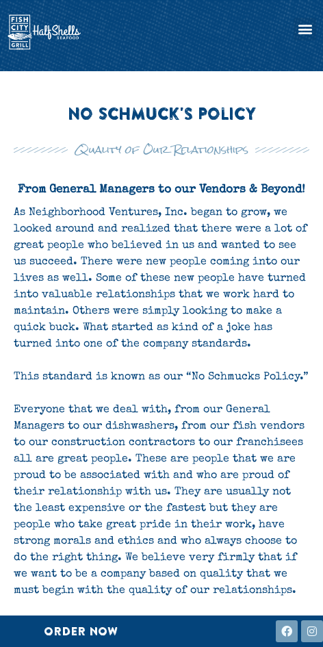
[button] (305, 29)
